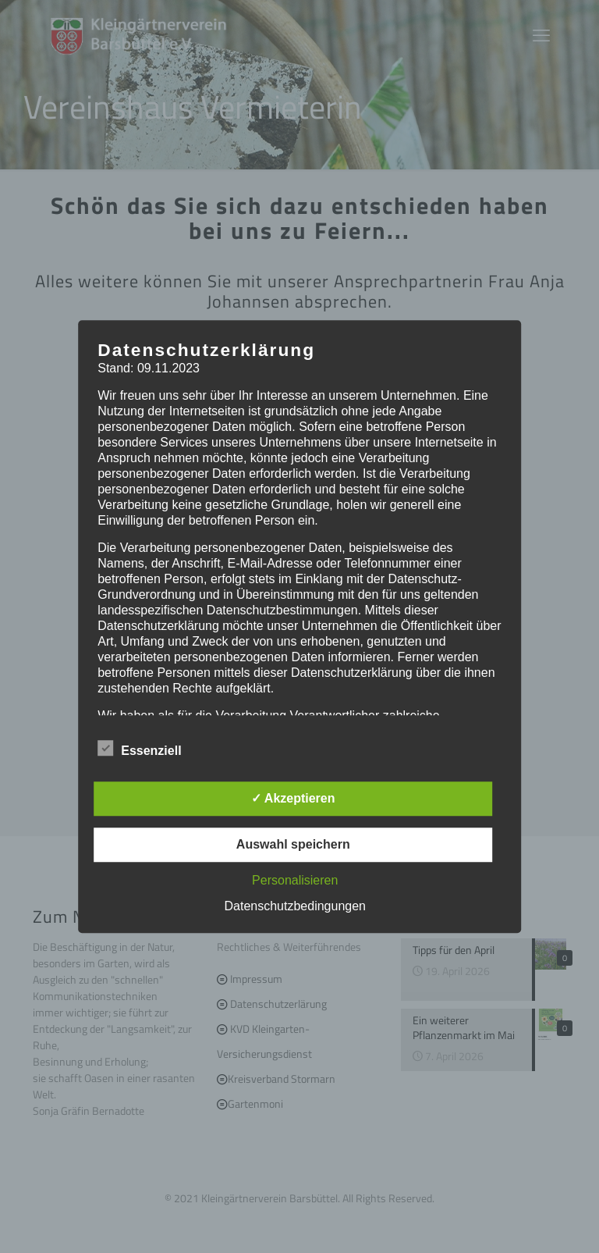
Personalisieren (295, 880)
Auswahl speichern (293, 844)
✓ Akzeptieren (293, 798)
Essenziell (139, 748)
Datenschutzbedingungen (295, 906)
